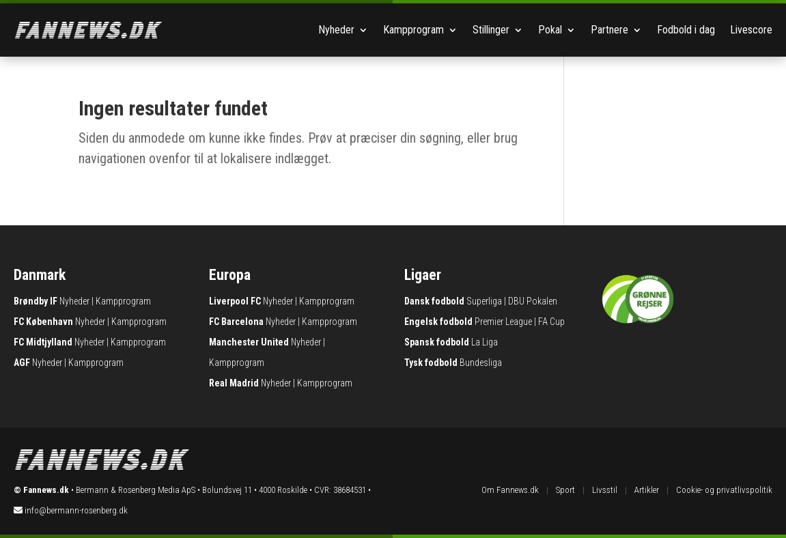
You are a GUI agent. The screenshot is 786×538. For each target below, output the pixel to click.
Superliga (484, 301)
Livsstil (604, 490)
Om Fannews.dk (510, 490)
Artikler (646, 490)
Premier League (503, 321)
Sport (565, 490)
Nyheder (336, 29)
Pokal (550, 29)
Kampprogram (413, 29)
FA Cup (551, 321)
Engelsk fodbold (438, 321)
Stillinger (491, 29)
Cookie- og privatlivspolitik (724, 490)
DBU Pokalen (532, 301)
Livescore (751, 29)
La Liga (484, 342)
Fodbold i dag (686, 29)
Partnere (609, 29)
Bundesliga (481, 362)
